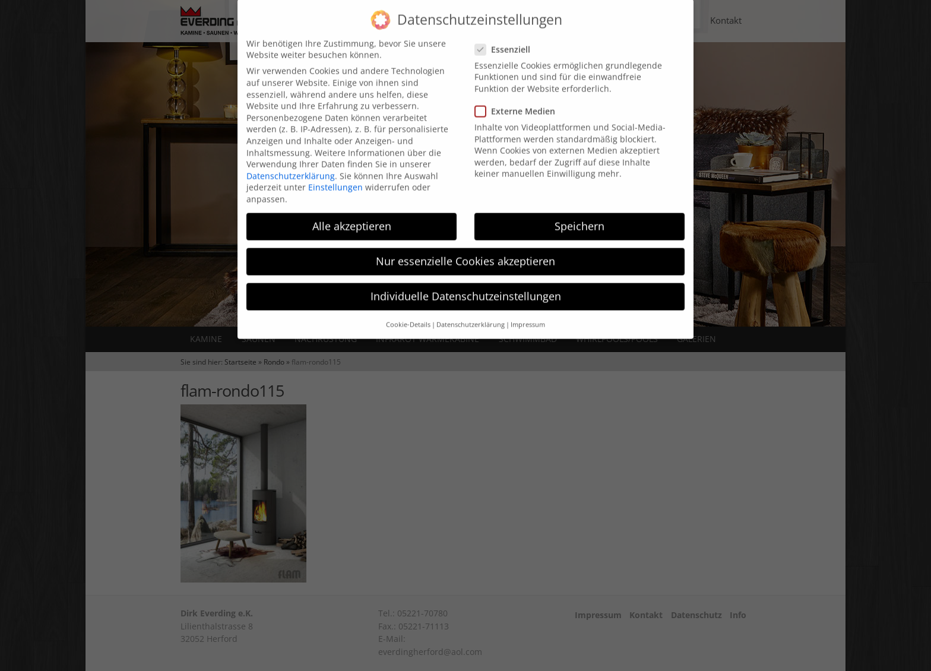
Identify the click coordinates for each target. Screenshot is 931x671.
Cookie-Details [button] (408, 313)
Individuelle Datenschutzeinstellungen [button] (465, 285)
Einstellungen (335, 176)
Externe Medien (518, 100)
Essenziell (506, 38)
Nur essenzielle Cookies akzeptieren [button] (465, 250)
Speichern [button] (579, 215)
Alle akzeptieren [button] (351, 215)
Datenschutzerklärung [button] (470, 313)
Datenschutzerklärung (290, 164)
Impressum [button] (528, 313)
